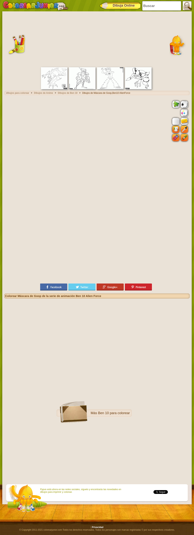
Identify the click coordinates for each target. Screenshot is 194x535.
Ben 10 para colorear (114, 413)
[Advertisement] (97, 38)
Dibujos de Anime (43, 93)
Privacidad (97, 527)
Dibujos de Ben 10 (67, 93)
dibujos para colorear (17, 93)
